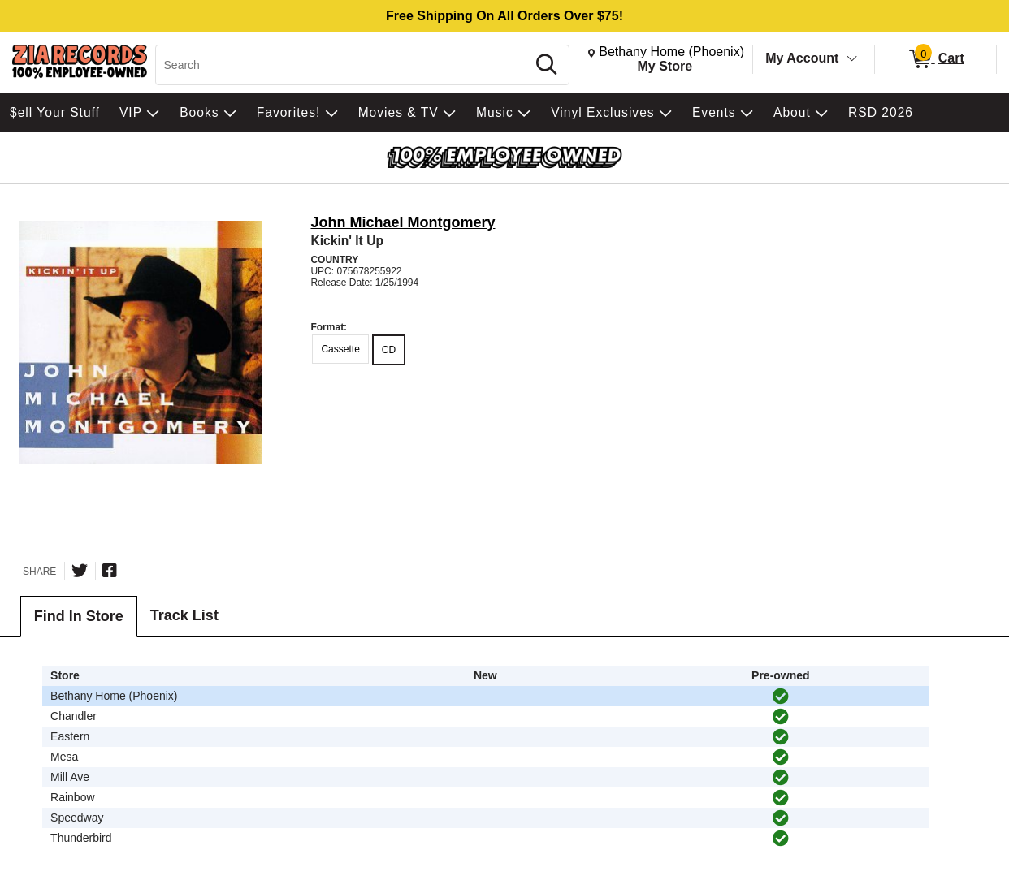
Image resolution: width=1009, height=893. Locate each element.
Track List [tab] (184, 615)
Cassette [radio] (340, 349)
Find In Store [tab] (78, 616)
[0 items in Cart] (935, 59)
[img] (781, 696)
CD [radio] (389, 350)
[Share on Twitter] (79, 571)
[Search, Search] (343, 64)
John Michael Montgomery (402, 222)
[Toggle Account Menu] (852, 59)
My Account (801, 58)
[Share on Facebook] (109, 571)
